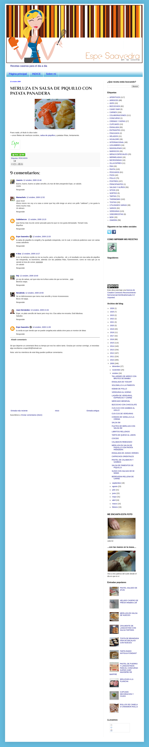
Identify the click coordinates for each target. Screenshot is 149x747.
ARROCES (114, 100)
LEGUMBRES (115, 145)
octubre (115, 373)
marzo (115, 504)
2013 (112, 350)
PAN (111, 166)
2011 (112, 356)
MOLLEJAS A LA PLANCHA (126, 680)
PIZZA (112, 175)
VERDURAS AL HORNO (121, 392)
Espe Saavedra (22, 237)
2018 (112, 332)
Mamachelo (21, 197)
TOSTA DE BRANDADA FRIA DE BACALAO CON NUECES (129, 640)
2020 (112, 325)
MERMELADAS (116, 157)
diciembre (116, 366)
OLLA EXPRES (116, 163)
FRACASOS (114, 133)
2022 (112, 319)
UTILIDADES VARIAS (118, 205)
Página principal (18, 73)
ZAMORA (113, 220)
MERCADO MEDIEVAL (121, 401)
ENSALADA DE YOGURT (122, 382)
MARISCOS (114, 151)
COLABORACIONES (118, 115)
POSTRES (114, 181)
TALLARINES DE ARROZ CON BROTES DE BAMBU (124, 377)
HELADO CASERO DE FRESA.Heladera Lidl (129, 601)
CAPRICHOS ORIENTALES (123, 456)
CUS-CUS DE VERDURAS (122, 414)
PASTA (112, 169)
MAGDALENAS (116, 148)
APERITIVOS (115, 97)
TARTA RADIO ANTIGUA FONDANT (128, 652)
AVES (112, 103)
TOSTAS (113, 202)
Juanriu (19, 180)
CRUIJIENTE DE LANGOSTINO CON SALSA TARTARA (128, 628)
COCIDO (115, 438)
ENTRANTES (115, 130)
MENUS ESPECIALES (119, 154)
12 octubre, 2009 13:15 (37, 219)
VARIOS (113, 208)
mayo (114, 497)
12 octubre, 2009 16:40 (29, 276)
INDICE (36, 73)
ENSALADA (114, 127)
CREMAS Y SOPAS (117, 121)
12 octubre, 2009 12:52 (36, 197)
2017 (112, 336)
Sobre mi (51, 73)
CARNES (113, 112)
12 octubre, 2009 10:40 (32, 180)
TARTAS (113, 196)
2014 (112, 346)
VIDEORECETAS (116, 214)
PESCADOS (23, 158)
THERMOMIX (115, 199)
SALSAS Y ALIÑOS (117, 187)
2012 (112, 353)
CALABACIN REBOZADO (122, 442)
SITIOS (112, 190)
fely (17, 276)
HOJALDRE (114, 139)
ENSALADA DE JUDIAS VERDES (125, 453)
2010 (112, 360)
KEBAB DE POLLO (119, 389)
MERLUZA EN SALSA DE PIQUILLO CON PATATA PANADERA (122, 447)
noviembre (116, 370)
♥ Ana (18, 254)
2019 (112, 329)
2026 (112, 308)
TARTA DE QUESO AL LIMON (124, 435)
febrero (115, 507)
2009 (112, 363)
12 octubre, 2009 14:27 (31, 254)
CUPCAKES (114, 124)
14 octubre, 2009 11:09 (42, 327)
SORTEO (113, 193)
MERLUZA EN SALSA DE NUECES (128, 614)
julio (114, 490)
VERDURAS (114, 211)
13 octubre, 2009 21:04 (40, 310)
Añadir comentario (19, 340)
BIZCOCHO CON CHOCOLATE (124, 405)
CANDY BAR (115, 109)
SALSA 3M (116, 423)
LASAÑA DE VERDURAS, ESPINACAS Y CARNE (122, 397)
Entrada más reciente (19, 411)
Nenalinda (20, 293)
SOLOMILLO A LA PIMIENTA (123, 385)
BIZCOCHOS (115, 106)
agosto (115, 486)
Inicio (57, 411)
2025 (112, 312)
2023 (112, 315)
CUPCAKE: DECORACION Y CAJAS (127, 694)
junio (114, 493)
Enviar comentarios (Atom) (31, 415)
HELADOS (114, 136)
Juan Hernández (23, 310)
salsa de (48, 135)
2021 (112, 322)
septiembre (116, 483)
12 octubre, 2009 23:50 (34, 293)
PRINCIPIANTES (116, 184)
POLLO (113, 178)
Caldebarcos (21, 219)
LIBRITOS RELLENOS (121, 432)
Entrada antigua (93, 411)
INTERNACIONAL (117, 142)
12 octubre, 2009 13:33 (42, 237)
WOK (112, 217)
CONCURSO (115, 118)
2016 (112, 339)
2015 (112, 343)
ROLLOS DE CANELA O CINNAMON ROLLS (129, 706)
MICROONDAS (116, 160)
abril (114, 500)
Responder (20, 190)
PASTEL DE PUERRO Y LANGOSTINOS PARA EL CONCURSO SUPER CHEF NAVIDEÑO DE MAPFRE (124, 669)
